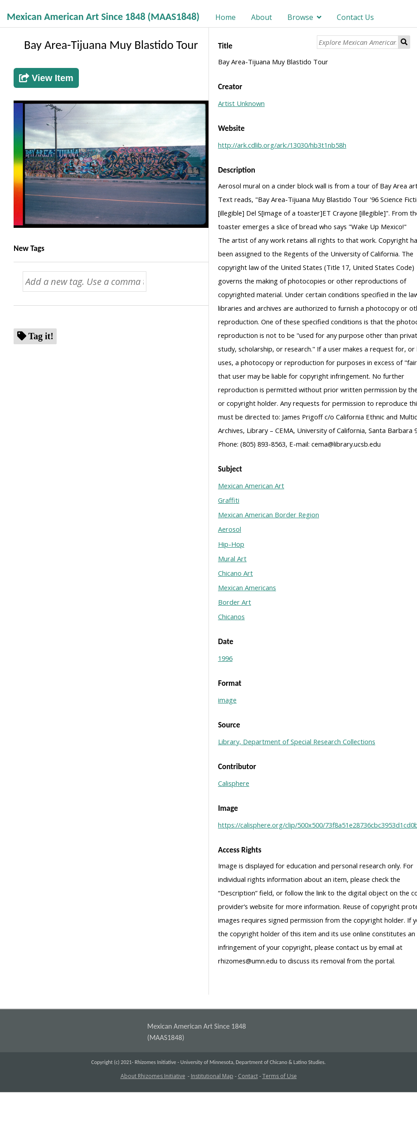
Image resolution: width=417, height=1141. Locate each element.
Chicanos (231, 616)
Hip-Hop (231, 544)
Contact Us (355, 17)
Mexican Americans (247, 587)
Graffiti (228, 500)
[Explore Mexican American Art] (357, 42)
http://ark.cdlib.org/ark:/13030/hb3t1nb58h (282, 144)
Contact (248, 1076)
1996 (225, 658)
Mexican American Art (251, 485)
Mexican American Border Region (268, 514)
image (227, 699)
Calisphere (233, 783)
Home (225, 17)
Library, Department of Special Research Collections (296, 741)
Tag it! (41, 336)
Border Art (234, 602)
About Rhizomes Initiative (153, 1076)
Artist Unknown (241, 103)
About (261, 17)
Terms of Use (279, 1076)
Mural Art (232, 558)
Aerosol (229, 529)
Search (404, 42)
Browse (300, 17)
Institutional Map (212, 1076)
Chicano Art (235, 573)
